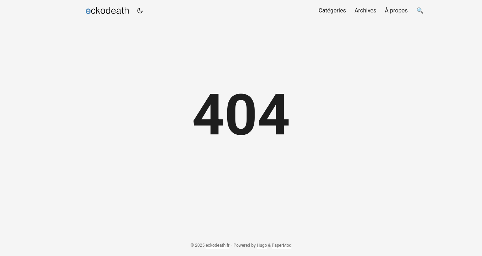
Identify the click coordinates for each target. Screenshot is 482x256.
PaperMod (281, 245)
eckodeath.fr (94, 9)
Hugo (262, 245)
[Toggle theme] (140, 10)
